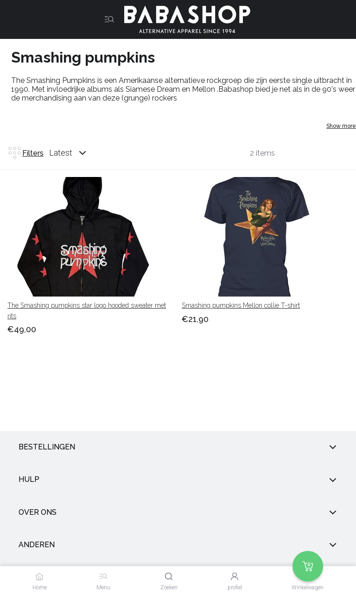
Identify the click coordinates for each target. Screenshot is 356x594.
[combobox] (76, 153)
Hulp (178, 480)
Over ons (178, 512)
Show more (341, 126)
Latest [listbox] (60, 153)
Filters (25, 152)
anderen (178, 545)
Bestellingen (178, 447)
